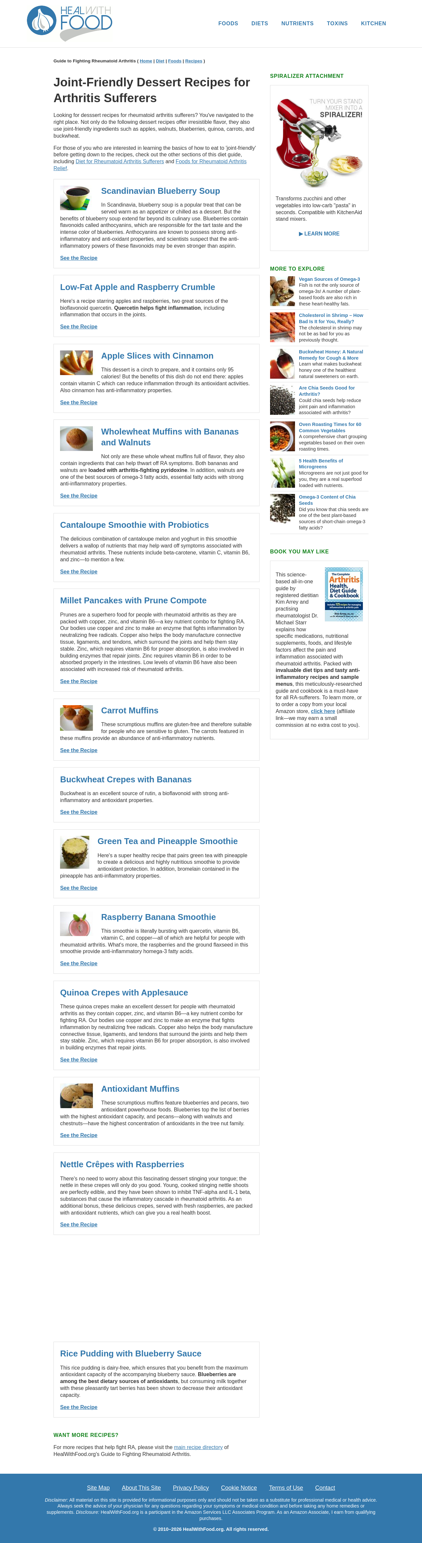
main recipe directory (198, 1447)
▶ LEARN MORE (319, 233)
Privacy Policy (191, 1488)
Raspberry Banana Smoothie (158, 917)
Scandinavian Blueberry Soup (160, 190)
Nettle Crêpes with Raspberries (122, 1164)
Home (146, 60)
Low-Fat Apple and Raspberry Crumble (137, 287)
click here (323, 711)
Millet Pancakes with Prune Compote (133, 600)
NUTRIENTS (297, 23)
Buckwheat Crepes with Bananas (126, 779)
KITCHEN (373, 23)
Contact (325, 1488)
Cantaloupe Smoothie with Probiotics (134, 524)
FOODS (228, 23)
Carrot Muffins (129, 710)
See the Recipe (78, 258)
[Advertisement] (156, 1288)
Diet (160, 60)
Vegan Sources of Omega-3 (329, 279)
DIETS (259, 23)
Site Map (98, 1488)
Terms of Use (286, 1488)
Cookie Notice (239, 1488)
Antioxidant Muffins (140, 1088)
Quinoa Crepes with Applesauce (124, 992)
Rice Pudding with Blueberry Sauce (130, 1353)
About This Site (141, 1488)
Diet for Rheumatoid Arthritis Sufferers (120, 161)
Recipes (193, 60)
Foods (174, 60)
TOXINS (337, 23)
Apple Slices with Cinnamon (157, 355)
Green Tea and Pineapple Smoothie (167, 841)
